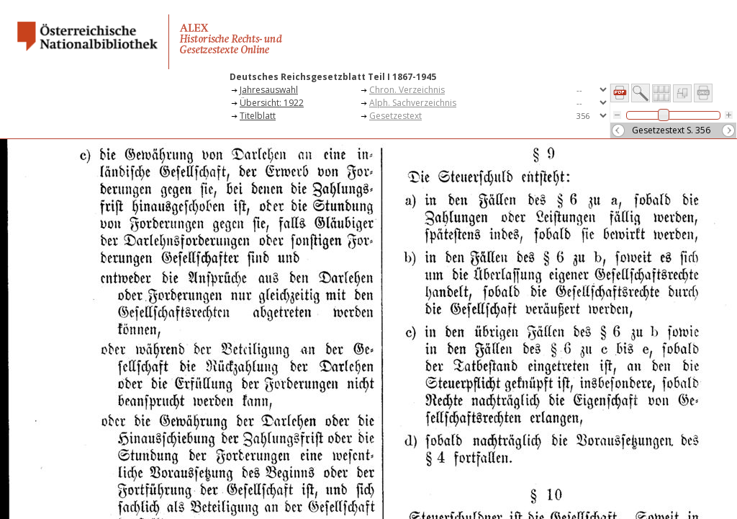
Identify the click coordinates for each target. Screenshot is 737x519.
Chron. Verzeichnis (407, 90)
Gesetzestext (395, 116)
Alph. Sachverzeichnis (412, 103)
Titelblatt (258, 116)
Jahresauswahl (269, 90)
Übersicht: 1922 (272, 103)
